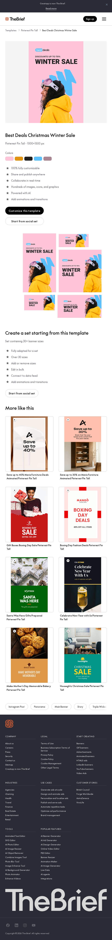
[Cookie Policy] (56, 759)
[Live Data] (56, 870)
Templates (10, 30)
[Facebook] (8, 925)
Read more (51, 8)
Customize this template (24, 210)
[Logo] (9, 724)
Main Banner (61, 708)
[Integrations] (56, 878)
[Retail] (20, 819)
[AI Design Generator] (56, 844)
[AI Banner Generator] (56, 836)
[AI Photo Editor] (20, 844)
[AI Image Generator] (56, 865)
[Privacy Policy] (56, 754)
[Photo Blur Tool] (20, 861)
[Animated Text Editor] (20, 836)
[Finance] (20, 806)
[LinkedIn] (16, 925)
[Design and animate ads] (56, 793)
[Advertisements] (91, 751)
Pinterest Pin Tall (29, 30)
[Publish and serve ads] (56, 802)
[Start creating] (91, 736)
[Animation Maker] (56, 861)
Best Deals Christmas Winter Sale (59, 30)
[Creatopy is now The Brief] (20, 768)
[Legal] (56, 736)
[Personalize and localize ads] (56, 798)
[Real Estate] (20, 810)
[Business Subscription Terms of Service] (56, 749)
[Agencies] (20, 789)
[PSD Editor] (56, 853)
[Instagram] (25, 925)
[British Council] (91, 789)
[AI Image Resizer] (20, 848)
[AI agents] (56, 874)
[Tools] (20, 829)
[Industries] (20, 783)
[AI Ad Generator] (56, 840)
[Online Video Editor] (56, 848)
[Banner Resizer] (56, 857)
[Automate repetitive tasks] (56, 806)
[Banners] (91, 743)
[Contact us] (20, 760)
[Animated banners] (91, 756)
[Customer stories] (91, 783)
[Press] (20, 751)
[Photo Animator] (20, 874)
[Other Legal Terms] (56, 767)
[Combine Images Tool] (20, 857)
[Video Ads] (91, 773)
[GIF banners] (91, 747)
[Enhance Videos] (20, 878)
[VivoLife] (91, 802)
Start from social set (24, 221)
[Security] (20, 756)
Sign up (90, 18)
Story (80, 708)
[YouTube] (33, 925)
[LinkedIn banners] (91, 764)
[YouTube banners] (91, 768)
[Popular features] (56, 829)
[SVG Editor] (20, 840)
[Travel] (20, 802)
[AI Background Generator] (20, 870)
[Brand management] (56, 815)
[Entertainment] (20, 815)
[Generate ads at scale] (56, 789)
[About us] (20, 743)
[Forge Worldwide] (91, 793)
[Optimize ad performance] (56, 810)
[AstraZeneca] (91, 798)
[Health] (20, 798)
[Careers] (20, 747)
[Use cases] (56, 783)
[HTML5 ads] (91, 760)
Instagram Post (17, 708)
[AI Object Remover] (20, 853)
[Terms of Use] (56, 743)
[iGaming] (20, 793)
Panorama (39, 708)
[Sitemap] (20, 764)
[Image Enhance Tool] (20, 865)
